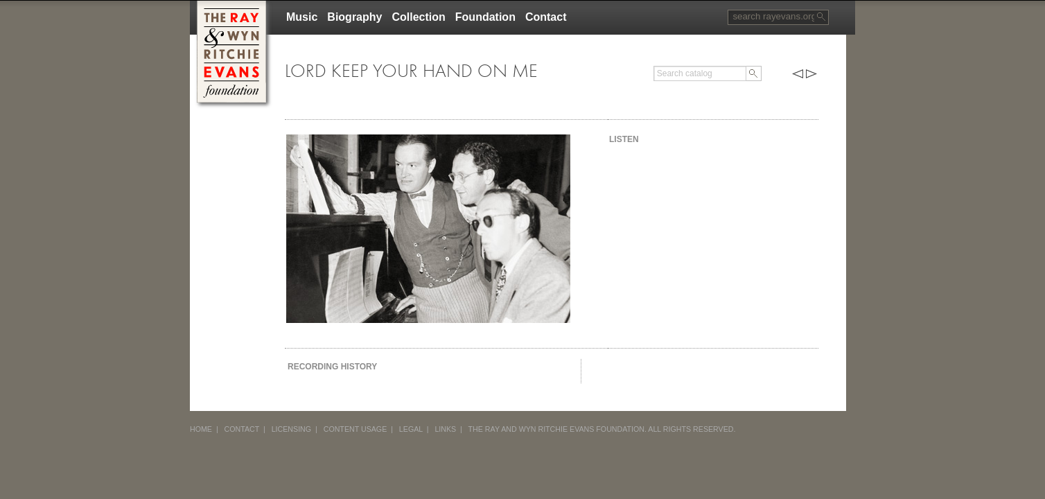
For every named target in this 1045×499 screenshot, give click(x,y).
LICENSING (291, 429)
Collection (418, 17)
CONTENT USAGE (355, 429)
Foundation (485, 17)
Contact (546, 17)
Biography (354, 17)
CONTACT (242, 429)
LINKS (445, 429)
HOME (201, 429)
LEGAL (411, 429)
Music (301, 17)
